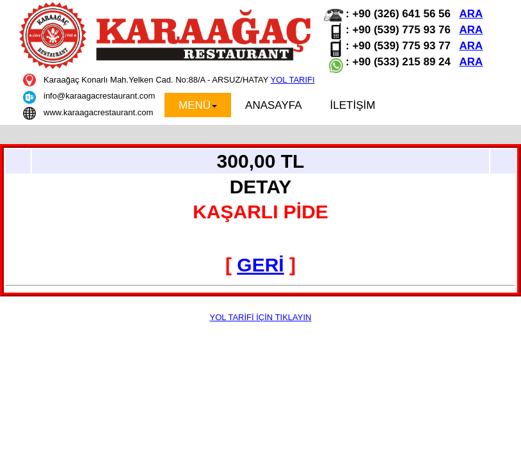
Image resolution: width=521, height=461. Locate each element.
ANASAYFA (273, 105)
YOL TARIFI (293, 80)
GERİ (260, 264)
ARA (471, 14)
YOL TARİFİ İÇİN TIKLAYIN (261, 317)
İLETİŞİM (353, 105)
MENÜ (198, 105)
